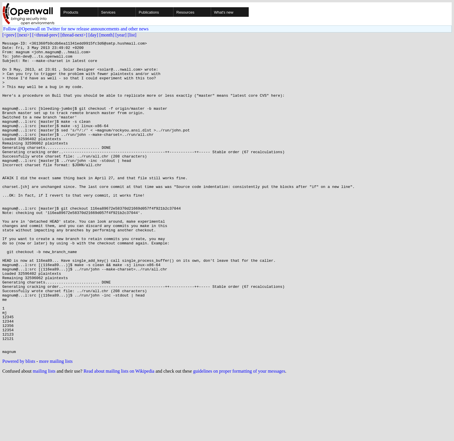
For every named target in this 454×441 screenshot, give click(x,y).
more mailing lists (56, 423)
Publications (149, 12)
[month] (106, 34)
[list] (132, 34)
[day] (93, 34)
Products (70, 12)
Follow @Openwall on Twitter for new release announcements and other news (76, 28)
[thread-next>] (74, 34)
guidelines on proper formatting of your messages (239, 433)
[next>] (24, 34)
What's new (223, 12)
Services (108, 12)
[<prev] (9, 34)
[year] (121, 34)
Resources (185, 12)
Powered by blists (18, 423)
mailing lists (44, 433)
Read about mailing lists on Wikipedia (118, 433)
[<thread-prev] (45, 34)
